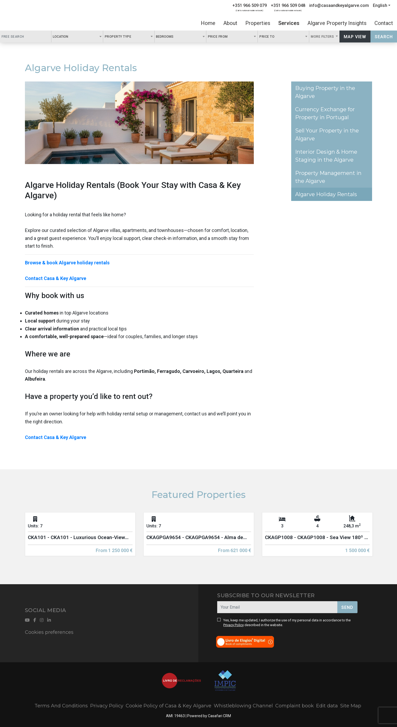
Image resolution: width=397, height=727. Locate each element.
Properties (257, 23)
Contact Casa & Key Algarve (55, 278)
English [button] (380, 5)
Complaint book (294, 706)
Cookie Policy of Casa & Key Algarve (168, 706)
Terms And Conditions (61, 706)
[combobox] (77, 36)
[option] (80, 538)
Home (208, 23)
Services (288, 23)
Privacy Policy (233, 625)
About (230, 23)
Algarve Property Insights (337, 23)
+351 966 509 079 (249, 5)
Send (347, 607)
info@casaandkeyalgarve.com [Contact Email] (339, 5)
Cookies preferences (49, 632)
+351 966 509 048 (288, 5)
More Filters (323, 36)
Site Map (350, 706)
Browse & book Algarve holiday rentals (67, 262)
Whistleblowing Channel (243, 706)
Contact (383, 23)
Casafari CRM (219, 716)
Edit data (327, 706)
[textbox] (71, 36)
